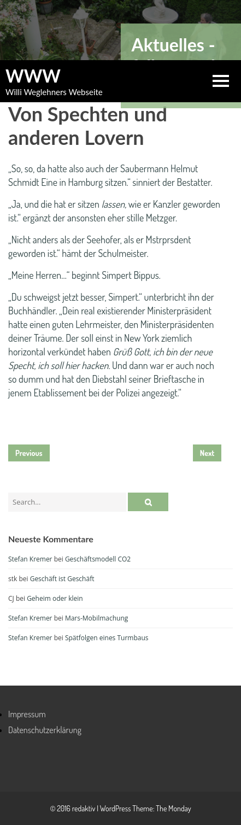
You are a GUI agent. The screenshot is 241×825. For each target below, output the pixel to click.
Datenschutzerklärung (44, 729)
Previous (29, 453)
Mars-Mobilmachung (96, 618)
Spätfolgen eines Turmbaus (107, 637)
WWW (33, 76)
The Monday (173, 808)
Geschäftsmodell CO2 (98, 559)
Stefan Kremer (30, 559)
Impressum (27, 714)
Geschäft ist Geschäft (62, 578)
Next (207, 453)
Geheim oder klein (55, 598)
